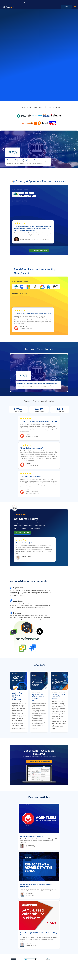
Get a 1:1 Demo (66, 6)
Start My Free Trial (31, 52)
